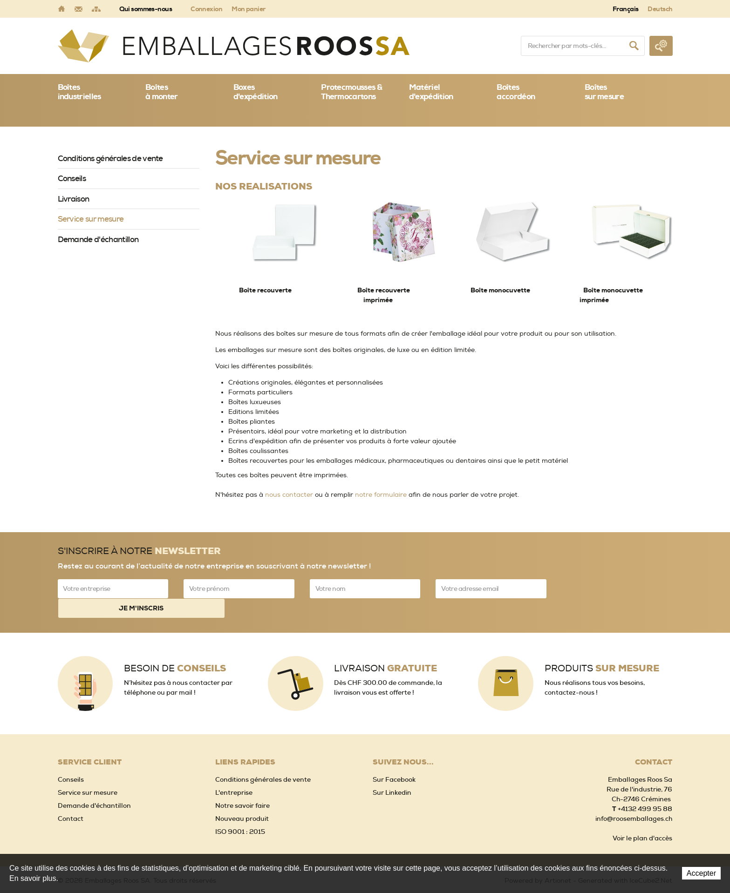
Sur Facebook (394, 759)
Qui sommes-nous (145, 9)
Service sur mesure (91, 219)
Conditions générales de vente (110, 158)
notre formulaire (381, 495)
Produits (602, 648)
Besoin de (175, 648)
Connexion (206, 9)
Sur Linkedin (392, 772)
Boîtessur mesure (604, 91)
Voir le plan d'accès (642, 817)
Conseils (72, 178)
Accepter (701, 873)
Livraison (73, 199)
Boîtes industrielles (79, 91)
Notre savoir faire (242, 785)
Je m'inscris (617, 588)
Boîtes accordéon (516, 91)
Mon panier (248, 9)
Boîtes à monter (161, 91)
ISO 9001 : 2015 (240, 811)
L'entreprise (233, 772)
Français (626, 9)
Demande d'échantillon (98, 239)
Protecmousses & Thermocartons (351, 91)
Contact (70, 798)
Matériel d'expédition (431, 91)
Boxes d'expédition (255, 91)
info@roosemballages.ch (633, 798)
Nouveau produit (242, 798)
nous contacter (289, 495)
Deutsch (660, 9)
